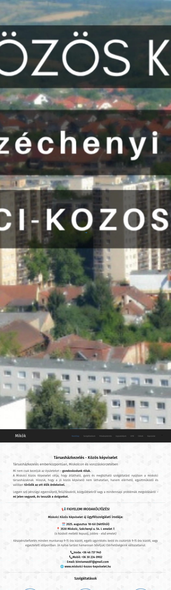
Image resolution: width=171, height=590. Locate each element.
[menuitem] (121, 435)
